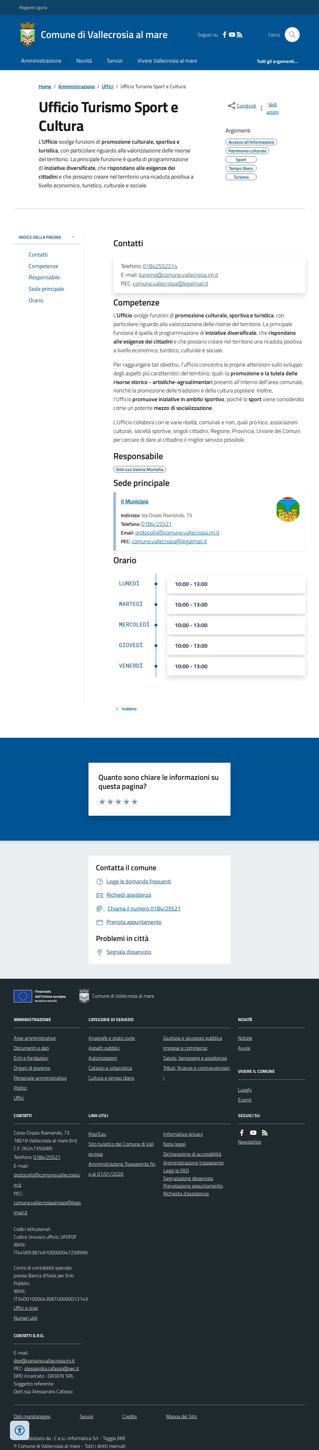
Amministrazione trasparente (193, 1162)
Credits (129, 1416)
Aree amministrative (35, 1038)
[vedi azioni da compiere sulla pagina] (269, 108)
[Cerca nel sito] (290, 34)
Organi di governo (32, 1068)
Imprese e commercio (185, 1048)
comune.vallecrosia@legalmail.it (170, 283)
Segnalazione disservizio (188, 1178)
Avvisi (244, 1048)
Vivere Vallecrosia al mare (167, 60)
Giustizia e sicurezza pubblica (192, 1038)
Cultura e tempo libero (111, 1078)
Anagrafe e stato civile (111, 1038)
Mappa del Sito (181, 1416)
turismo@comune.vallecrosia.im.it (178, 275)
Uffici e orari (26, 1308)
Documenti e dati (31, 1048)
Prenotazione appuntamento (193, 1185)
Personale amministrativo (40, 1078)
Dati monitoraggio (32, 1416)
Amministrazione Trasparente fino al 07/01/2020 (121, 1169)
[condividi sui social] (241, 106)
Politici (20, 1088)
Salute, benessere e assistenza (195, 1058)
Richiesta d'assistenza (186, 1193)
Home (45, 86)
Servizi (114, 60)
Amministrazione (41, 60)
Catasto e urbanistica (110, 1068)
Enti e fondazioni (31, 1058)
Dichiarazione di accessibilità (192, 1154)
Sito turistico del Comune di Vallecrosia (121, 1149)
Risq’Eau (97, 1134)
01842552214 (160, 266)
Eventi (244, 1099)
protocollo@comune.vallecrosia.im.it (177, 532)
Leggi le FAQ (176, 1170)
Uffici (107, 86)
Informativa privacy (183, 1134)
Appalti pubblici (104, 1048)
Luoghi (245, 1089)
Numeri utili (25, 1318)
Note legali (174, 1144)
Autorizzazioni (102, 1058)
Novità (84, 60)
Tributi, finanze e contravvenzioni (196, 1073)
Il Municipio (135, 501)
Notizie (245, 1038)
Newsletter (249, 1141)
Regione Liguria (33, 7)
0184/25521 (156, 524)
